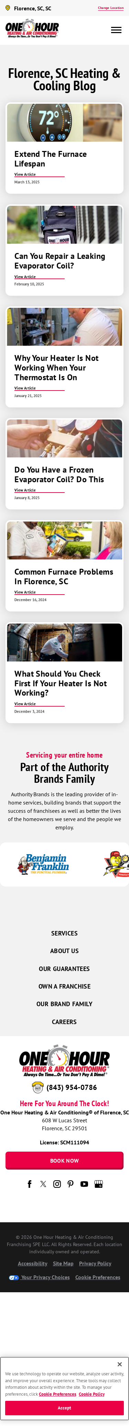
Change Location (110, 8)
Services (64, 933)
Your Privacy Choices (39, 1277)
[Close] (119, 1364)
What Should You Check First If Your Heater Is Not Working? (60, 683)
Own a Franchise (64, 986)
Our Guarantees (64, 969)
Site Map (63, 1263)
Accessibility (32, 1263)
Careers (64, 1022)
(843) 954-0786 (71, 1087)
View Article (25, 174)
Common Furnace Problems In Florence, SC (63, 576)
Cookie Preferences (97, 1277)
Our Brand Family (64, 1004)
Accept (65, 1408)
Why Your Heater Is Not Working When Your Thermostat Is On (56, 367)
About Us (64, 951)
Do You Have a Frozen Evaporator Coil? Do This (59, 474)
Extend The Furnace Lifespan (50, 158)
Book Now (64, 1160)
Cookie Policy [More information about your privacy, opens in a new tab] (92, 1394)
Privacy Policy (95, 1263)
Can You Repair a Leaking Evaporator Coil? (60, 260)
